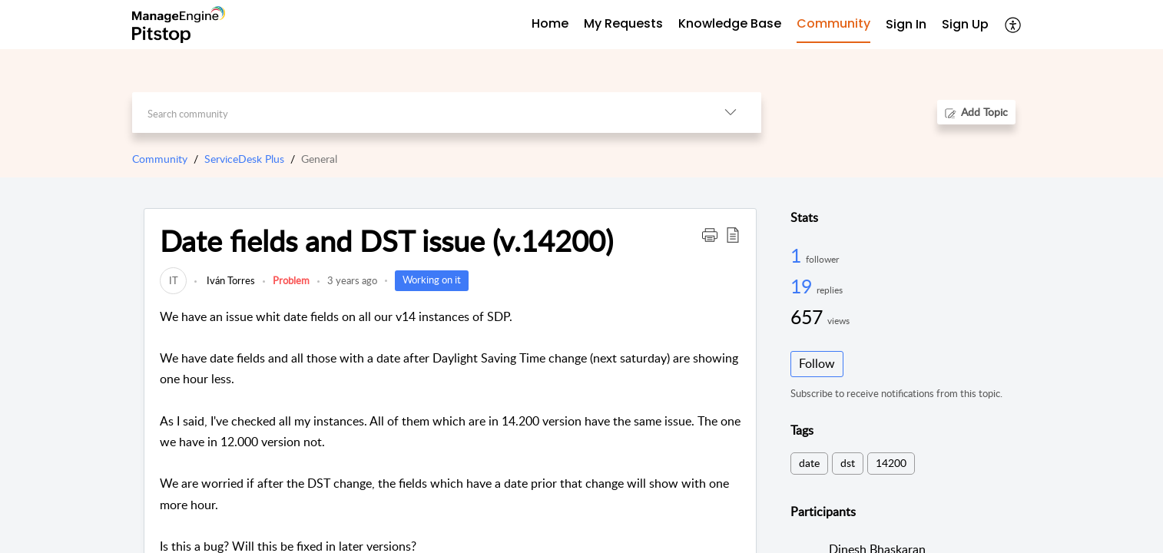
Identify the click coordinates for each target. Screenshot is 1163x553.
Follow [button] (817, 363)
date (809, 462)
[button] (1013, 24)
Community (159, 158)
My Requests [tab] (623, 23)
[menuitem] (906, 25)
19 (803, 286)
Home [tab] (550, 23)
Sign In (906, 24)
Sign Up (965, 24)
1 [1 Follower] (798, 255)
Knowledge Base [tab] (729, 23)
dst (847, 462)
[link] (173, 280)
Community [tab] (833, 23)
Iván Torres (229, 280)
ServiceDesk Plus (244, 158)
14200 (891, 462)
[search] (416, 112)
